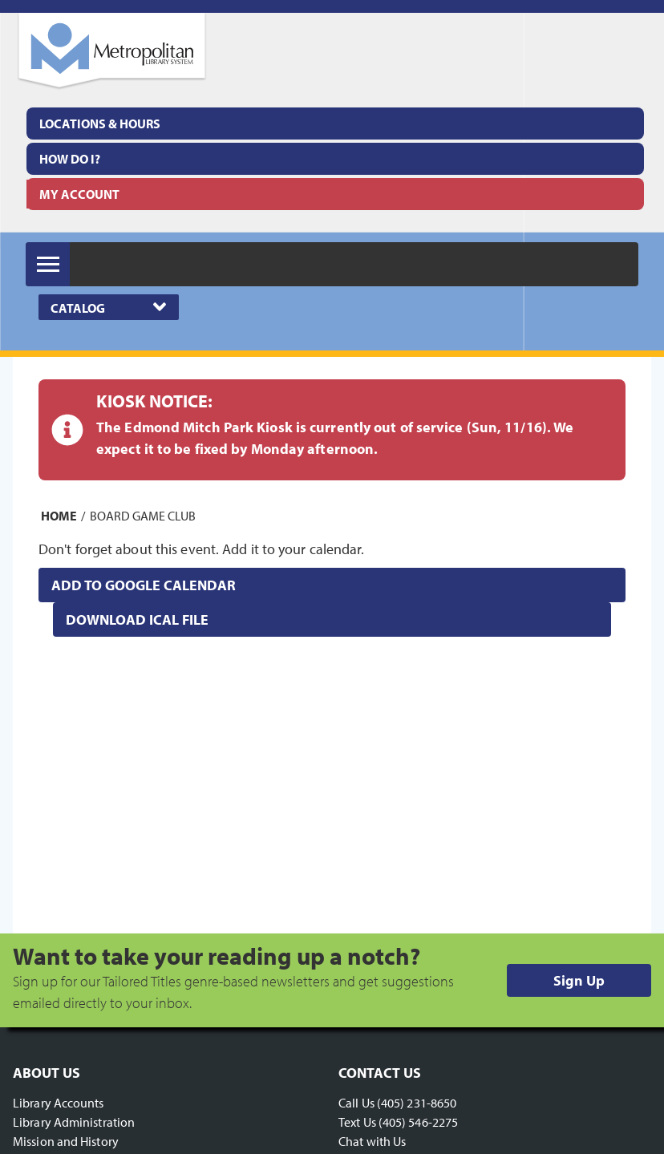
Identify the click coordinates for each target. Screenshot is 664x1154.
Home (59, 516)
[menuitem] (335, 123)
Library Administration (74, 1122)
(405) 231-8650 (416, 1103)
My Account (79, 194)
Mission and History (66, 1141)
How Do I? (69, 159)
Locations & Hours (99, 123)
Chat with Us (372, 1141)
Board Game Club (143, 516)
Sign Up (579, 980)
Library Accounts (58, 1103)
